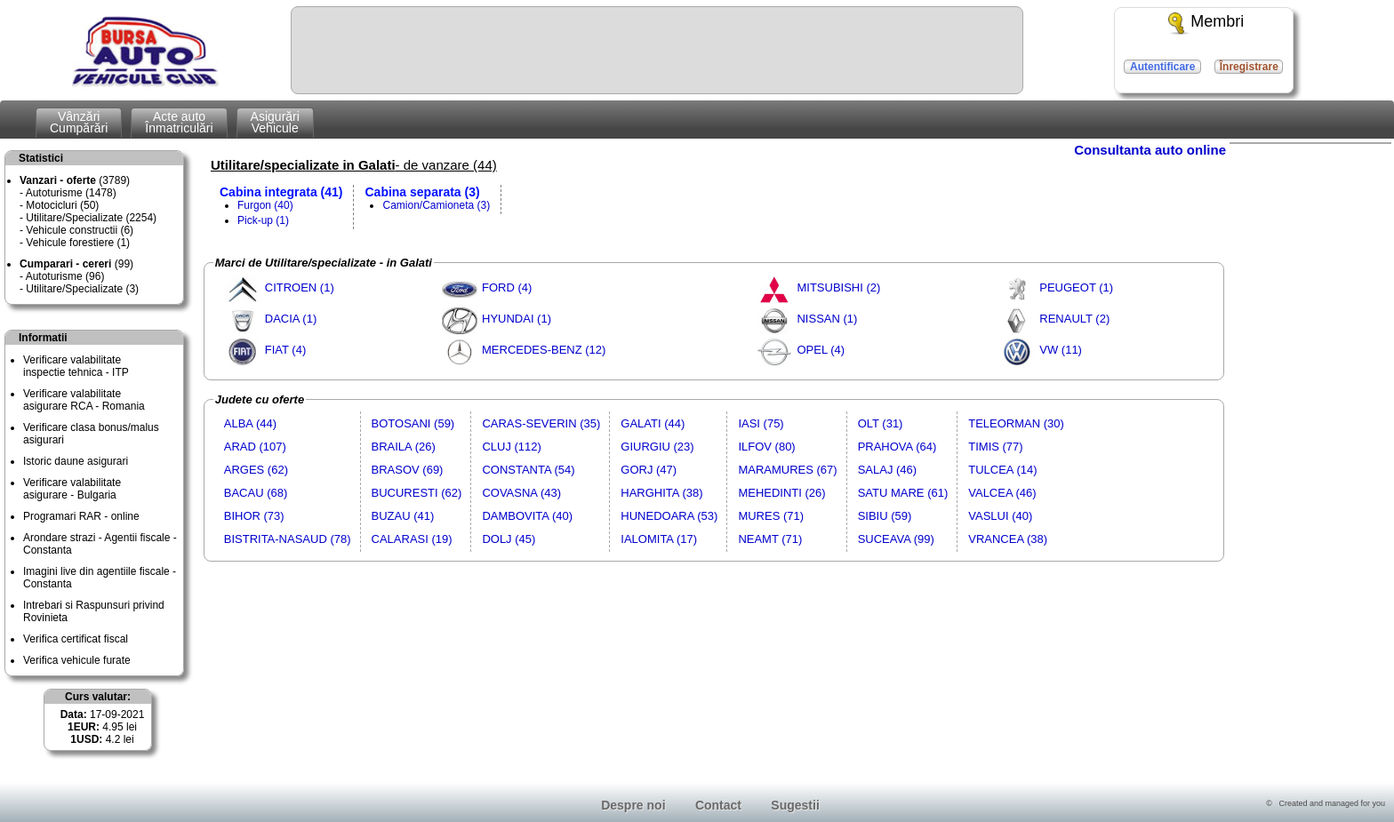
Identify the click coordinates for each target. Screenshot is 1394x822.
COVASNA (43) (521, 492)
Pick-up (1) (263, 220)
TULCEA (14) (1002, 469)
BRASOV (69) (408, 469)
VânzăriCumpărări (79, 122)
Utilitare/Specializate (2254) (91, 217)
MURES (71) (771, 516)
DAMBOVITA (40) (527, 516)
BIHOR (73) (254, 516)
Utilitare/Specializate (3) (82, 289)
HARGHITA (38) (661, 492)
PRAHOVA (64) (897, 446)
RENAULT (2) (1074, 318)
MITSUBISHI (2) (838, 287)
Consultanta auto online (1150, 149)
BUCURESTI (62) (417, 492)
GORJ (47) (649, 469)
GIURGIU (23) (657, 446)
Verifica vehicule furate (77, 660)
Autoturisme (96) (65, 276)
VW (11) (1060, 349)
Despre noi (633, 805)
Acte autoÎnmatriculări (178, 122)
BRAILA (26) (404, 446)
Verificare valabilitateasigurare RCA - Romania (84, 399)
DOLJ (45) (508, 539)
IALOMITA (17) (659, 539)
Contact (718, 805)
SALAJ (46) (887, 469)
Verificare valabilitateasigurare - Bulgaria (72, 488)
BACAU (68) (256, 492)
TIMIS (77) (995, 446)
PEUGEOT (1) (1076, 287)
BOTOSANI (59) (413, 423)
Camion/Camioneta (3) (436, 205)
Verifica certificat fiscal (75, 639)
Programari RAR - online (81, 516)
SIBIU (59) (885, 516)
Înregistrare (1249, 66)
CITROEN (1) (299, 287)
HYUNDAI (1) (516, 318)
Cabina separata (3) (422, 192)
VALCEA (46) (1002, 492)
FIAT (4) (285, 349)
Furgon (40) (265, 205)
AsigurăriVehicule (275, 122)
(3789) (75, 180)
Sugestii (795, 805)
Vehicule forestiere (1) (78, 242)
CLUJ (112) (511, 446)
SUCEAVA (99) (896, 539)
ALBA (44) (250, 423)
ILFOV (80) (766, 446)
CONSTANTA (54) (528, 469)
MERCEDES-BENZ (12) (543, 349)
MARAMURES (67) (787, 469)
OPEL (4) (821, 349)
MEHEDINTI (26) (781, 492)
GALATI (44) (653, 423)
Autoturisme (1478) (71, 193)
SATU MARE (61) (903, 492)
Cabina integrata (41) (281, 192)
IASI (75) (760, 423)
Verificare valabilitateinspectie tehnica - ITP (76, 366)
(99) (76, 264)
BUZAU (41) (403, 516)
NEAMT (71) (770, 539)
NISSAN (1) (827, 318)
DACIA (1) (291, 318)
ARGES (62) (256, 469)
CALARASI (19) (412, 539)
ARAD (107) (255, 446)
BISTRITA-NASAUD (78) (287, 539)
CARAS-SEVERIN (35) (541, 423)
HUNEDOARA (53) (669, 516)
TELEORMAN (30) (1016, 423)
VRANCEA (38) (1007, 539)
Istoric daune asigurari (75, 461)
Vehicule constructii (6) (79, 230)
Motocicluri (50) (62, 205)
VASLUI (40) (1000, 516)
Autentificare (1162, 66)
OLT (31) (880, 423)
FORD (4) (507, 287)
